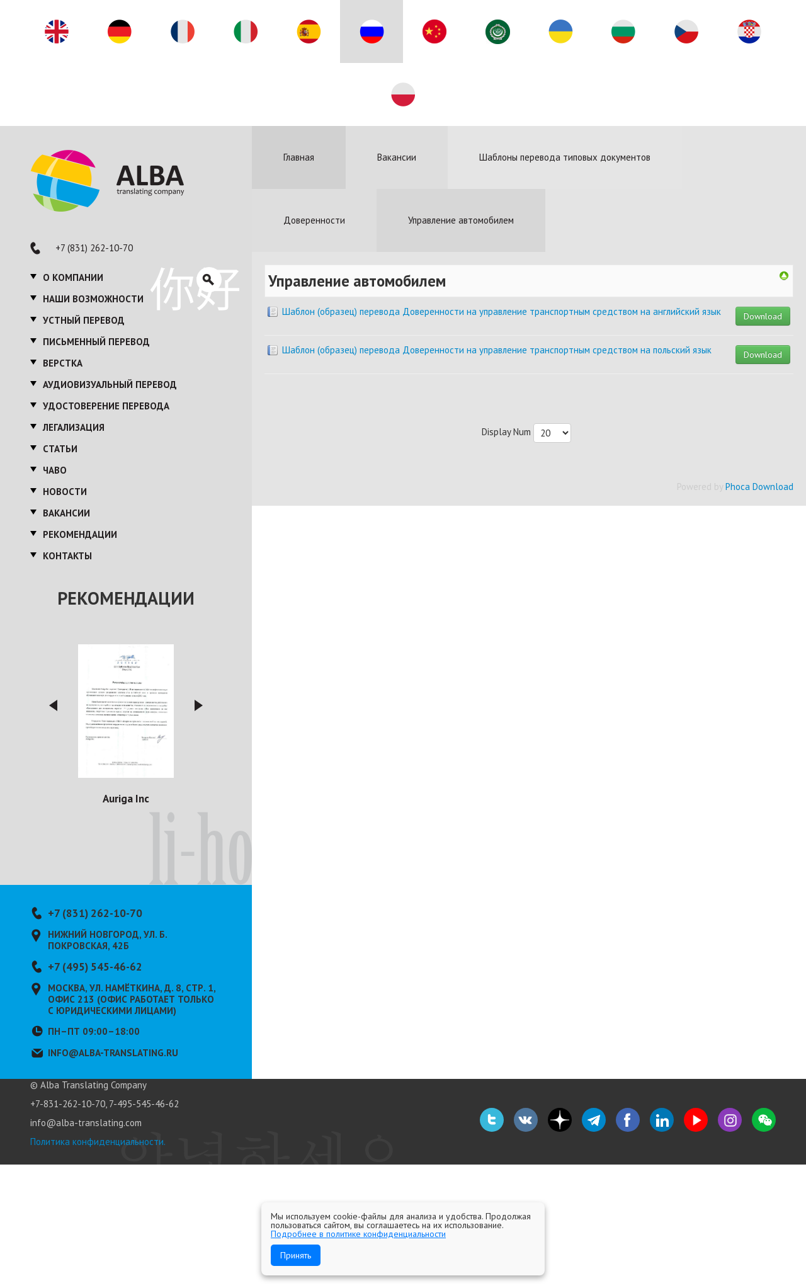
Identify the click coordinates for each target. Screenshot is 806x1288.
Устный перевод (84, 320)
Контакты (67, 556)
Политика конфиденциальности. (98, 1142)
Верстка (62, 363)
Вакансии (66, 513)
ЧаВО (55, 470)
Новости (65, 492)
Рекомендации (80, 534)
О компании (73, 277)
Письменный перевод (96, 342)
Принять (295, 1255)
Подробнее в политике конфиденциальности (358, 1234)
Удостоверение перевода (106, 406)
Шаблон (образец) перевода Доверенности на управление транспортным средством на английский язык (501, 311)
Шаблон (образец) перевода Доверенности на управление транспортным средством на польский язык (497, 350)
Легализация (74, 427)
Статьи (60, 449)
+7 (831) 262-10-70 (94, 248)
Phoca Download (759, 487)
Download (763, 316)
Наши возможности (93, 299)
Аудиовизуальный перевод (110, 384)
